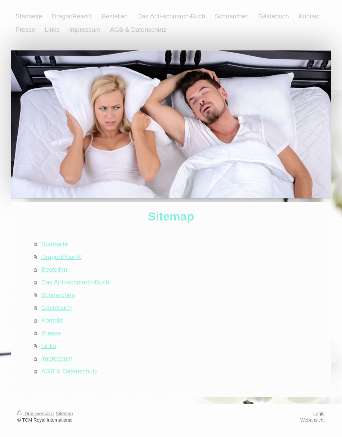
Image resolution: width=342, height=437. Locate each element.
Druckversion (35, 413)
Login (319, 413)
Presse (51, 333)
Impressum (56, 358)
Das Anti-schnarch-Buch (75, 282)
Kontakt (51, 320)
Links (48, 345)
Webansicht (312, 420)
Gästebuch (56, 307)
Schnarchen (58, 294)
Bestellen (54, 269)
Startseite (54, 244)
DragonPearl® (61, 256)
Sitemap (64, 413)
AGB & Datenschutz (69, 371)
